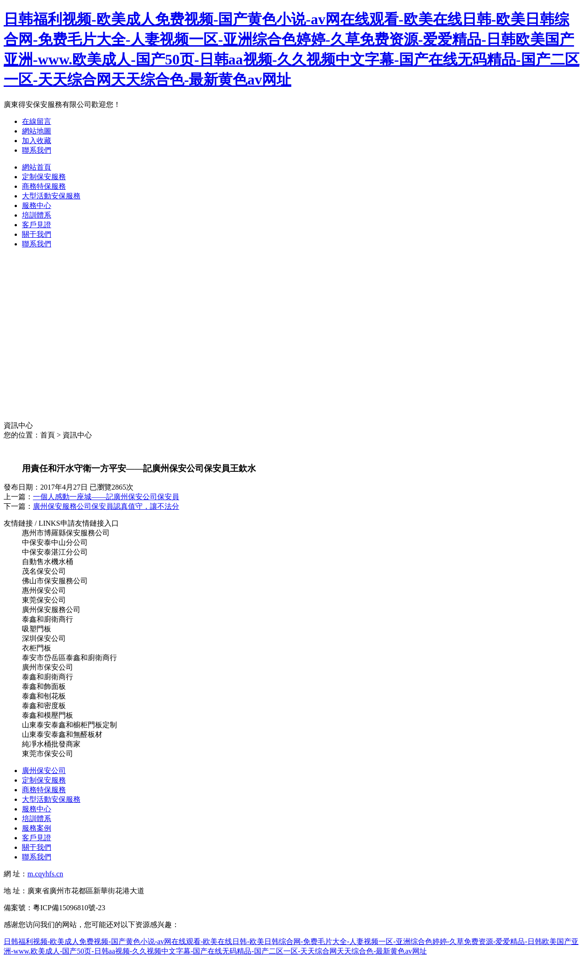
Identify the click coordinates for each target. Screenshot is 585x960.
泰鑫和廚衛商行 (47, 619)
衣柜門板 (36, 648)
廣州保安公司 (44, 770)
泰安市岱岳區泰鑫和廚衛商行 (69, 657)
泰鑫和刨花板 (44, 696)
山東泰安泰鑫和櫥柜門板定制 (69, 725)
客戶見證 (36, 225)
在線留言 (36, 121)
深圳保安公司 (44, 638)
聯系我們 (36, 150)
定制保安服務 (44, 177)
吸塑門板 (36, 629)
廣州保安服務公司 (51, 609)
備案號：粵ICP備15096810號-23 (54, 908)
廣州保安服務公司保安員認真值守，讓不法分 (106, 506)
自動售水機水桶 (47, 561)
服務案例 (36, 828)
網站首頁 (36, 167)
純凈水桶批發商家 (51, 744)
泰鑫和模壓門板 (47, 715)
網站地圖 (36, 131)
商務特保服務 (44, 186)
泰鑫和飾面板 (44, 686)
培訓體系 (36, 215)
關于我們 (36, 234)
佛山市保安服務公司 (55, 581)
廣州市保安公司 (47, 667)
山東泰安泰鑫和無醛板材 (62, 734)
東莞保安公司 (44, 600)
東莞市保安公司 (47, 753)
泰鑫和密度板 (44, 705)
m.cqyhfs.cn (45, 874)
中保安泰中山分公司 (55, 542)
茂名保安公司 (44, 571)
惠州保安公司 (44, 590)
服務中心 (36, 205)
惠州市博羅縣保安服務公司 (66, 533)
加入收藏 (36, 140)
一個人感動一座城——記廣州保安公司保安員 (106, 497)
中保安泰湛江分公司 (55, 552)
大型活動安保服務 (51, 196)
